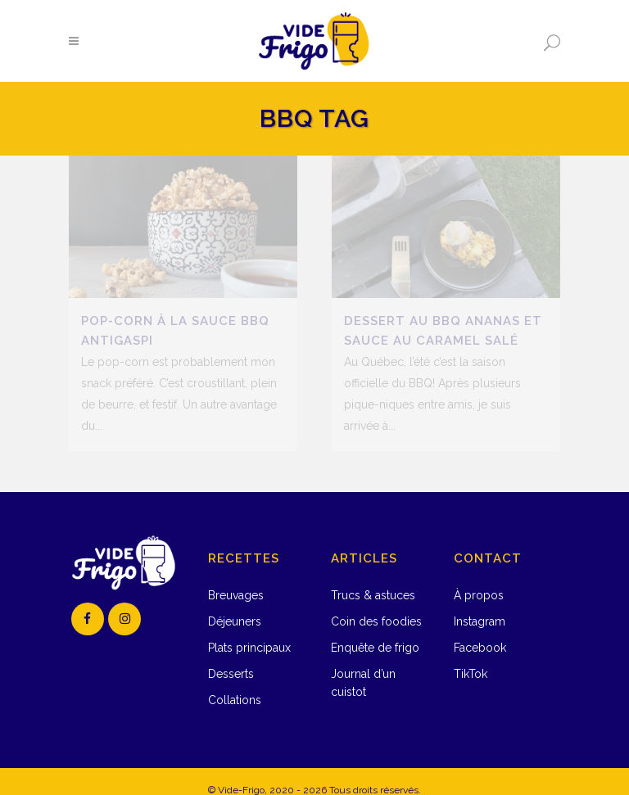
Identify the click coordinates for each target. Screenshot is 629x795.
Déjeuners (234, 605)
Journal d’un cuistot (363, 666)
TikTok (470, 657)
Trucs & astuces (373, 578)
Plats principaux (249, 631)
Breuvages (236, 578)
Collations (234, 683)
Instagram (479, 605)
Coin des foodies (376, 605)
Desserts (231, 657)
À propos (479, 578)
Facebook (480, 631)
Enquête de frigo (375, 631)
